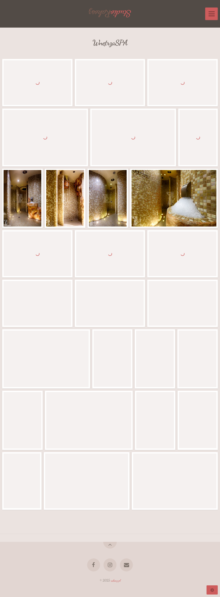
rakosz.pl (116, 580)
